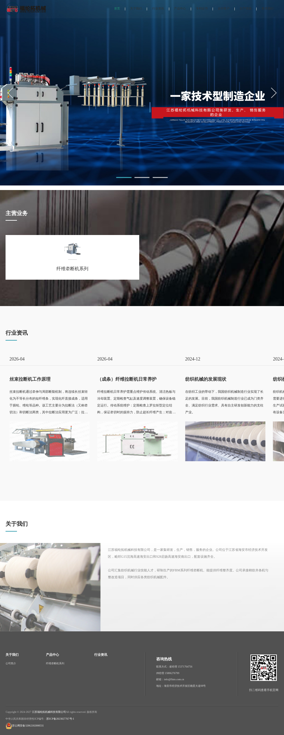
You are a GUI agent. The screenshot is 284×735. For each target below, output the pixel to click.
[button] (123, 177)
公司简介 (11, 663)
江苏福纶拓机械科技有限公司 (49, 712)
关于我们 (136, 8)
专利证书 (202, 8)
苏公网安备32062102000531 (28, 725)
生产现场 (245, 8)
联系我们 (268, 8)
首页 (117, 8)
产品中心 (180, 8)
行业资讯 (158, 8)
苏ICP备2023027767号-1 (60, 718)
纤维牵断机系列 (55, 663)
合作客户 (224, 8)
